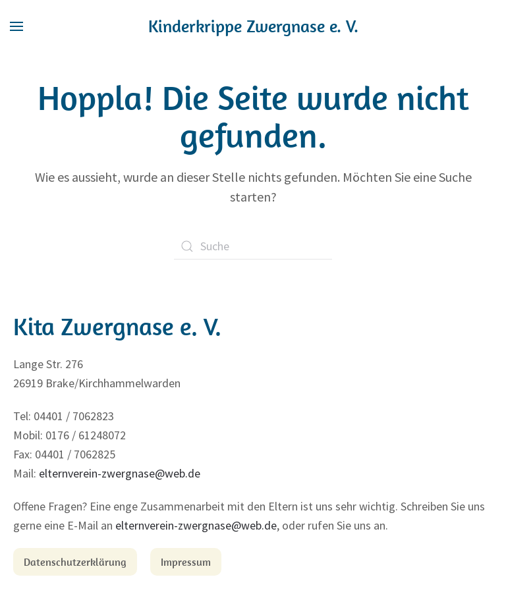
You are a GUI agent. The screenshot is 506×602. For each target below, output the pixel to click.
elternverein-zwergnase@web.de (119, 473)
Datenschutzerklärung (75, 561)
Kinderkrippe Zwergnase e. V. (253, 26)
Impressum (186, 561)
